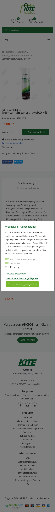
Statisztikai (15, 263)
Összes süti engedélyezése (22, 284)
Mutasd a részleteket (16, 273)
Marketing (14, 267)
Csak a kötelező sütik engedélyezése (22, 278)
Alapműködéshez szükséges (23, 259)
